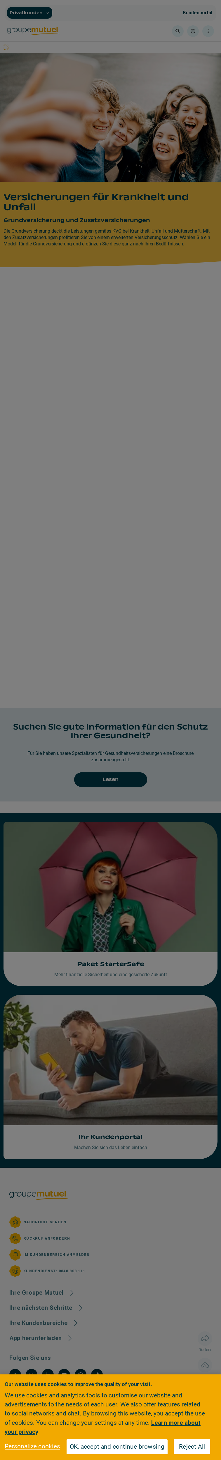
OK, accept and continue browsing (117, 1446)
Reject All (192, 1446)
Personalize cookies (32, 1446)
